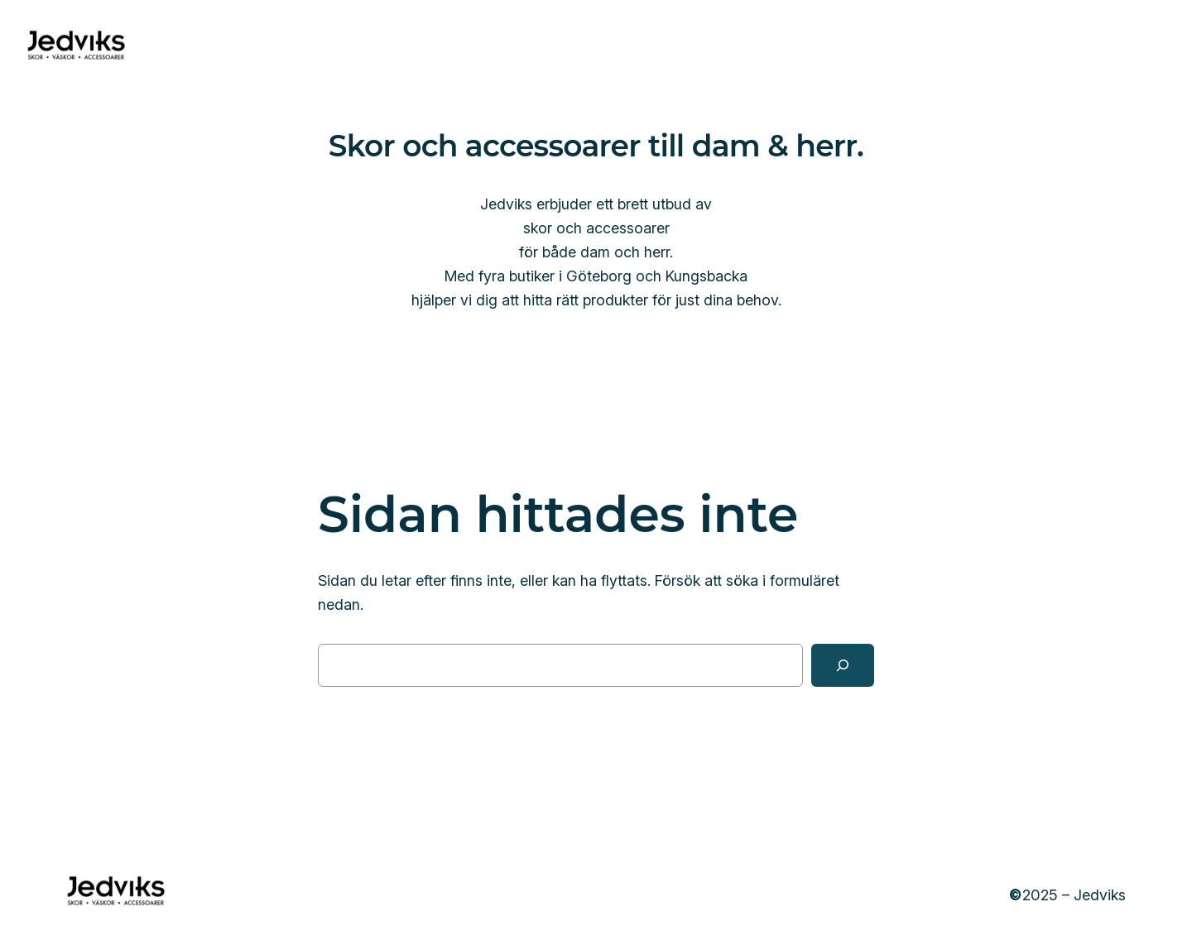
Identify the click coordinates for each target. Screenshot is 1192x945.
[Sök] (842, 665)
